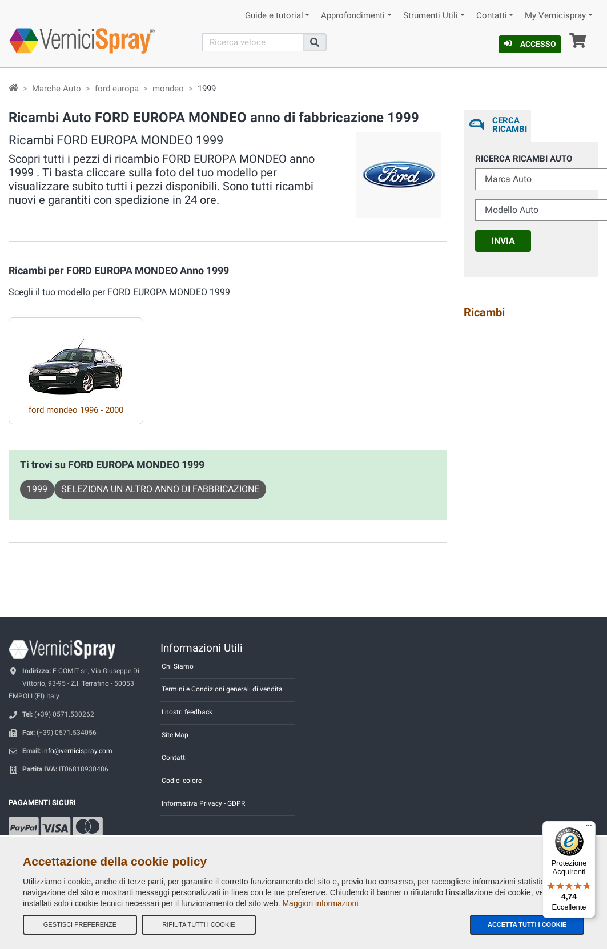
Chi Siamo (178, 666)
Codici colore (182, 781)
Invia (503, 240)
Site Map (175, 735)
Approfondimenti (353, 16)
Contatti (491, 16)
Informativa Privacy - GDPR (203, 803)
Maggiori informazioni (320, 903)
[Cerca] (252, 42)
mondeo (168, 88)
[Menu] (589, 828)
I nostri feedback (187, 712)
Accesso (530, 44)
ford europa (117, 88)
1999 (37, 489)
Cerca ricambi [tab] (508, 124)
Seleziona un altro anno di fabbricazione (160, 489)
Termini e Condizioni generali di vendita (222, 689)
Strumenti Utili (430, 16)
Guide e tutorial (274, 16)
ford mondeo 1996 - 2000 (76, 410)
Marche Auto (56, 88)
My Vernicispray (555, 16)
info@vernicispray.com (77, 751)
